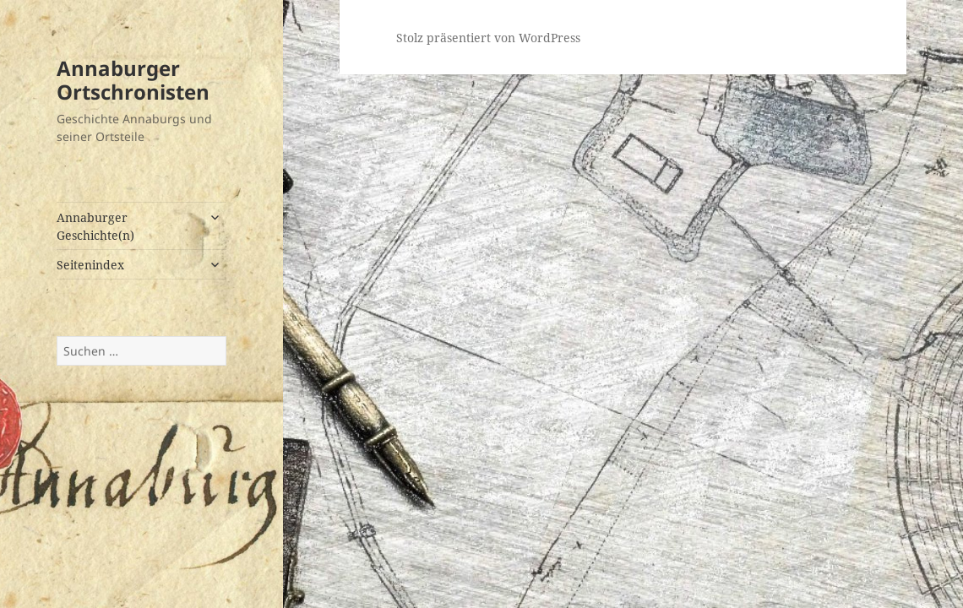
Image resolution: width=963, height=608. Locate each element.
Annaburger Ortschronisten (133, 80)
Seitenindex (90, 265)
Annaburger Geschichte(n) (95, 226)
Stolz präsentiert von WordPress (488, 38)
